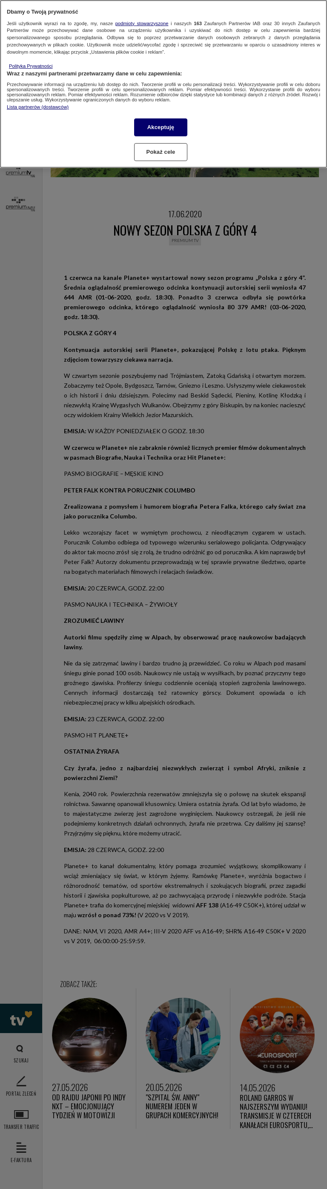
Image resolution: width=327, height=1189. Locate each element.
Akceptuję (160, 127)
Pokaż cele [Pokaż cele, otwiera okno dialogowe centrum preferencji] (160, 152)
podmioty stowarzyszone (142, 23)
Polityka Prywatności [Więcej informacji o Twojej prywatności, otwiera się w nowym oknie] (31, 66)
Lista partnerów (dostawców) (38, 106)
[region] (163, 84)
